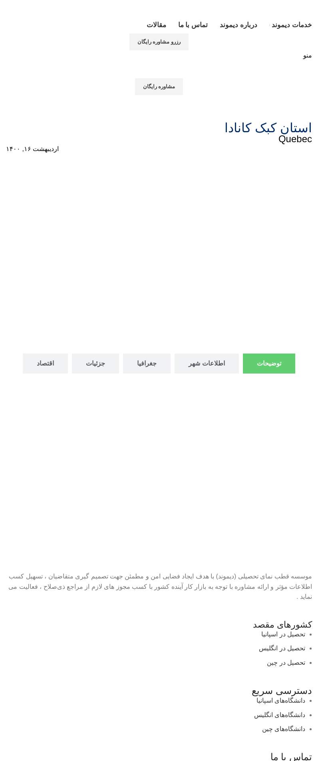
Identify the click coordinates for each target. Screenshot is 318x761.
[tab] (269, 363)
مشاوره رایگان (159, 86)
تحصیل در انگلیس (282, 648)
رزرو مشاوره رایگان (159, 42)
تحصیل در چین (286, 662)
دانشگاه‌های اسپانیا (280, 700)
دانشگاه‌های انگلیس (279, 714)
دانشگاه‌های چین (283, 728)
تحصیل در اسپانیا (283, 634)
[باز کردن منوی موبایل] (307, 55)
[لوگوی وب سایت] (281, 7)
